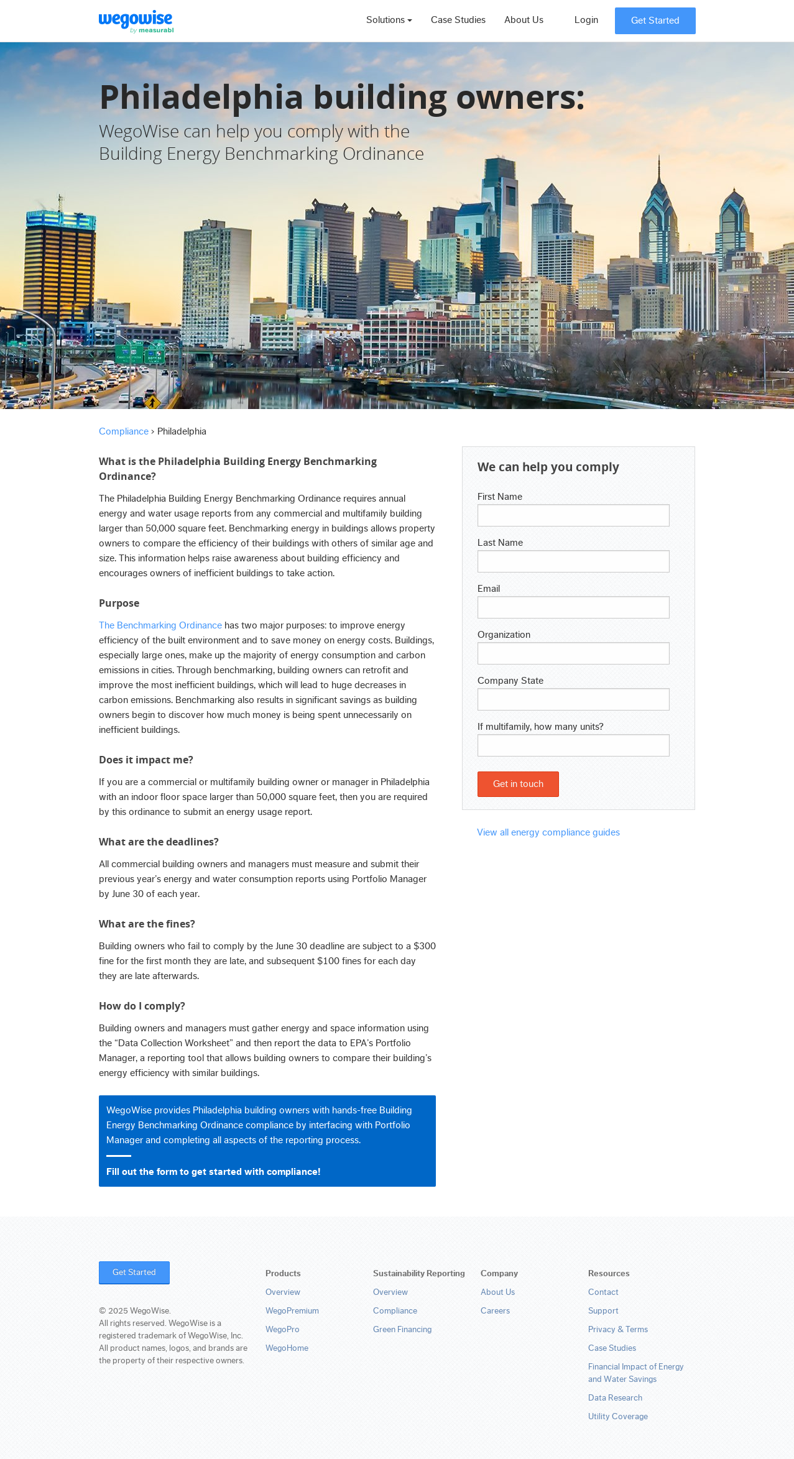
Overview (282, 1292)
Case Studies (458, 20)
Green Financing (402, 1329)
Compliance (124, 431)
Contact (603, 1292)
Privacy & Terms (618, 1329)
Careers (495, 1311)
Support (603, 1311)
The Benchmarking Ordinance (160, 625)
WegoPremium (292, 1311)
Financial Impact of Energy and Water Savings (636, 1373)
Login (586, 20)
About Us (523, 20)
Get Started (655, 20)
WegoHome (286, 1348)
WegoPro (282, 1329)
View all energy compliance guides (548, 832)
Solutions (389, 20)
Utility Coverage (618, 1416)
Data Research (615, 1398)
